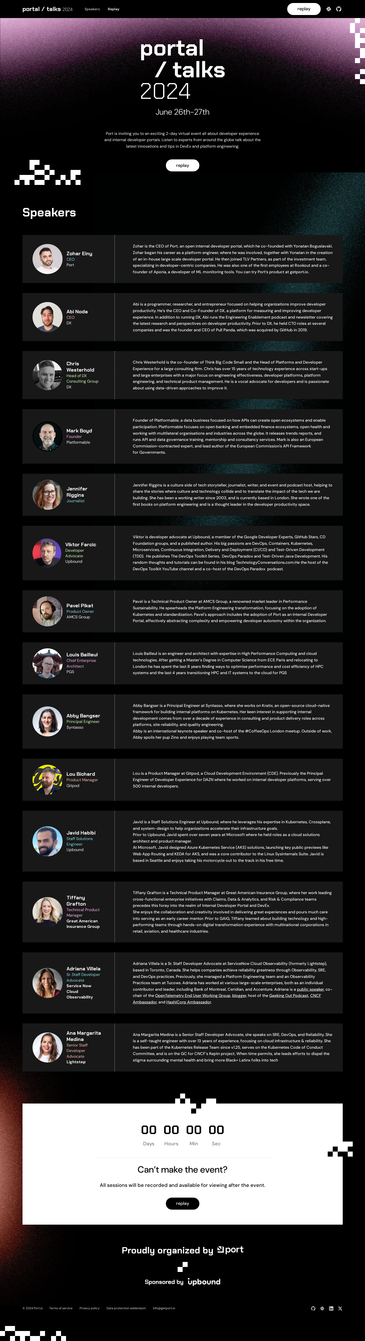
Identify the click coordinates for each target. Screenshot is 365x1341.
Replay (113, 9)
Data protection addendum (126, 1308)
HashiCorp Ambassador (188, 1002)
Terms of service (61, 1308)
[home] (48, 9)
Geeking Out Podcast (288, 995)
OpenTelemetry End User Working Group (192, 995)
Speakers (92, 9)
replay (303, 9)
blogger (239, 995)
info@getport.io (164, 1308)
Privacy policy (90, 1308)
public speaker (310, 989)
